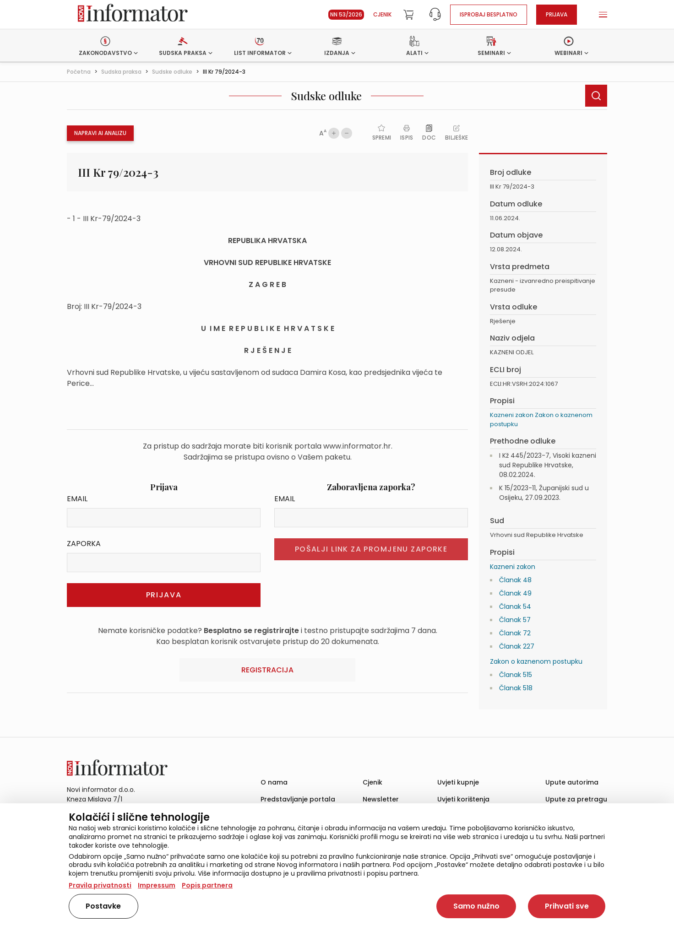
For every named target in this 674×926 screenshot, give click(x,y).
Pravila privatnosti (100, 885)
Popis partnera (207, 885)
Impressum (156, 885)
